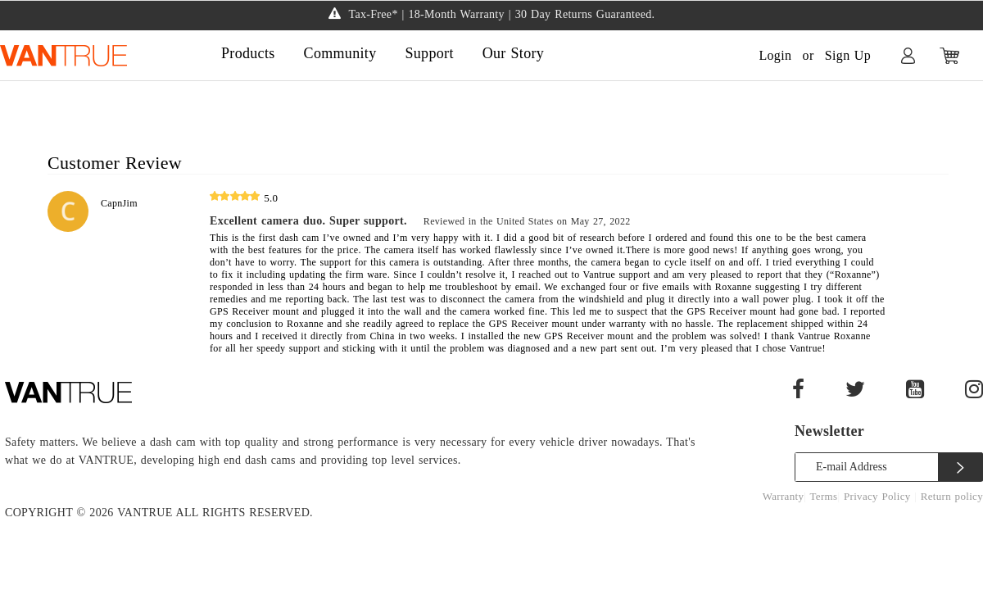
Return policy (952, 496)
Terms (824, 496)
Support (429, 53)
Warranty (783, 496)
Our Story (513, 53)
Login (775, 55)
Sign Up (848, 55)
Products (248, 53)
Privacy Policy (879, 496)
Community (340, 53)
